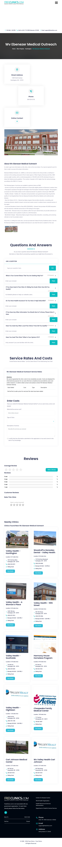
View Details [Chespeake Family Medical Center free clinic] (38, 728)
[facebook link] (5, 812)
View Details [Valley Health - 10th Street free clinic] (38, 625)
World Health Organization (42, 800)
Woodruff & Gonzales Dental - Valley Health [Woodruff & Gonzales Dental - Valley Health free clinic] (44, 551)
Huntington (28, 49)
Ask (52, 268)
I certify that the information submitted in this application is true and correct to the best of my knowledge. (31, 439)
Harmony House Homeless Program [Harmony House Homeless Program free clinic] (43, 657)
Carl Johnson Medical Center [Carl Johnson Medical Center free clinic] (16, 760)
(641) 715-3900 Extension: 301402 (30, 30)
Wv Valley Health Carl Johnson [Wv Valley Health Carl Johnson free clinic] (44, 760)
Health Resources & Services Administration (43, 804)
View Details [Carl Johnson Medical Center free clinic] (10, 779)
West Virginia (20, 49)
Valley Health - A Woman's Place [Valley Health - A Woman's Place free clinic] (14, 603)
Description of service (13, 425)
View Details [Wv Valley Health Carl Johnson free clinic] (38, 779)
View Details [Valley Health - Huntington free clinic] (10, 571)
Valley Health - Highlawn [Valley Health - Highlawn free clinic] (13, 708)
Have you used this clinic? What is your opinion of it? (23, 337)
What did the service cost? (14, 409)
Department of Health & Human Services (46, 808)
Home (14, 49)
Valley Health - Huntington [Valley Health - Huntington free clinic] (13, 552)
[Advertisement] (31, 17)
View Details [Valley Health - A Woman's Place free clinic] (10, 624)
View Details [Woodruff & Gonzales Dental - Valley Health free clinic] (38, 573)
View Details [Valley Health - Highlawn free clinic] (10, 730)
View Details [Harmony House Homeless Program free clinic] (38, 675)
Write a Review (52, 470)
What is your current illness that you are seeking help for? (24, 275)
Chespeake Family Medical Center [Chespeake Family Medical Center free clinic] (43, 709)
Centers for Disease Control (43, 797)
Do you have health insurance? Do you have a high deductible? (26, 300)
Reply (53, 281)
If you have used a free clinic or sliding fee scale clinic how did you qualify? (30, 288)
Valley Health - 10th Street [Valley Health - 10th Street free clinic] (43, 604)
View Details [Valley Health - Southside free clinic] (10, 678)
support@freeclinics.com (51, 30)
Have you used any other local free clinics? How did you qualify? (26, 326)
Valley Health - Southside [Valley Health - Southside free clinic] (13, 657)
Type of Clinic (10, 417)
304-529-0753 (31, 99)
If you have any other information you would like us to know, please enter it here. (30, 313)
